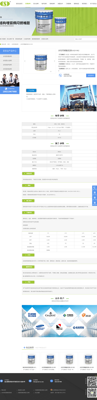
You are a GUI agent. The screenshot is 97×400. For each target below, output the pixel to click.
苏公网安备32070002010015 (58, 390)
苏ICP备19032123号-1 (60, 392)
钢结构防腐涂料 (36, 39)
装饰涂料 (52, 3)
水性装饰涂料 (7, 69)
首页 (8, 44)
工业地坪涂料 (27, 39)
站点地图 (37, 392)
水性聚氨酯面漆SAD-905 (49, 367)
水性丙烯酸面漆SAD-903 (87, 367)
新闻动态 (76, 3)
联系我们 (84, 3)
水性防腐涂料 (15, 44)
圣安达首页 (19, 3)
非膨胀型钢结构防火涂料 (41, 390)
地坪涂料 (44, 3)
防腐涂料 (28, 3)
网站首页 (3, 390)
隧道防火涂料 (21, 390)
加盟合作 (60, 3)
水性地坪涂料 (7, 65)
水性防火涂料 (44, 39)
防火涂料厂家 (10, 39)
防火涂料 (36, 3)
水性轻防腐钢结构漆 (6, 392)
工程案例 (68, 3)
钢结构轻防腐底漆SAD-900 (30, 367)
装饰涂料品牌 (18, 39)
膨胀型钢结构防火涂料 (24, 392)
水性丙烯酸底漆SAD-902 (26, 44)
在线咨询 (91, 75)
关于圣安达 (93, 3)
